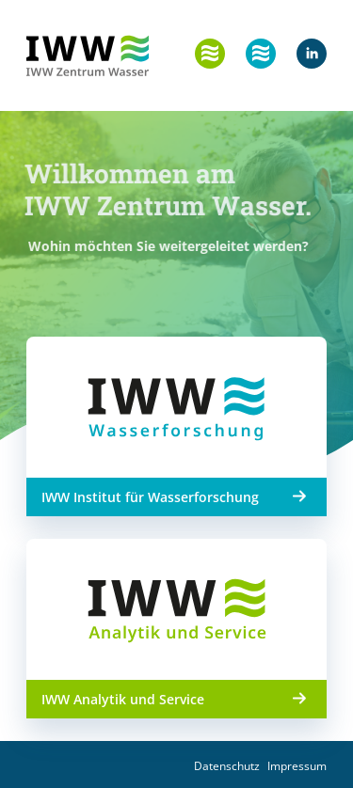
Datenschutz (227, 766)
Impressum (297, 766)
